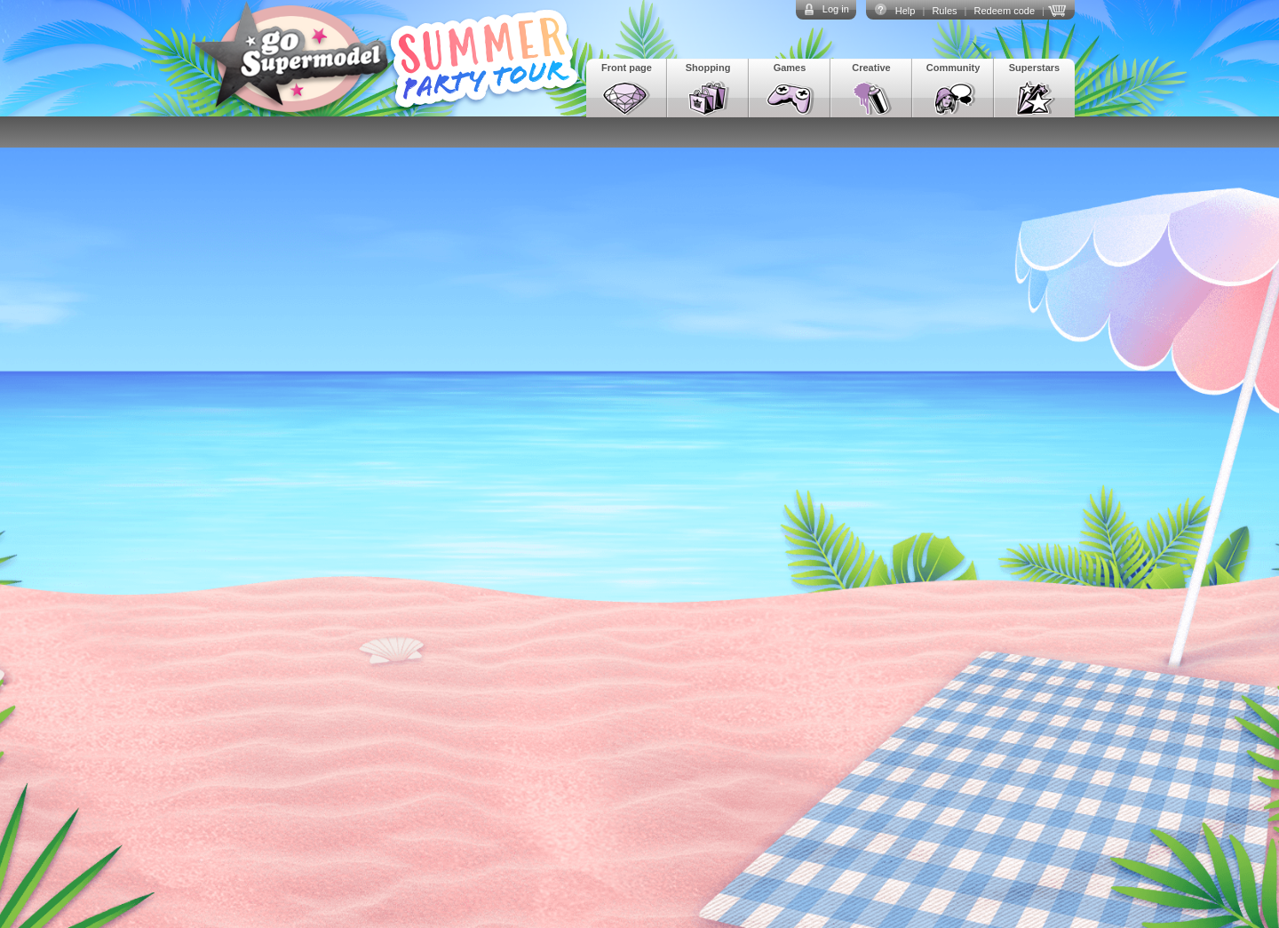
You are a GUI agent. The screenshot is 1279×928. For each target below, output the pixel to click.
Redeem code (1005, 10)
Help (905, 10)
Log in (835, 9)
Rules (944, 10)
